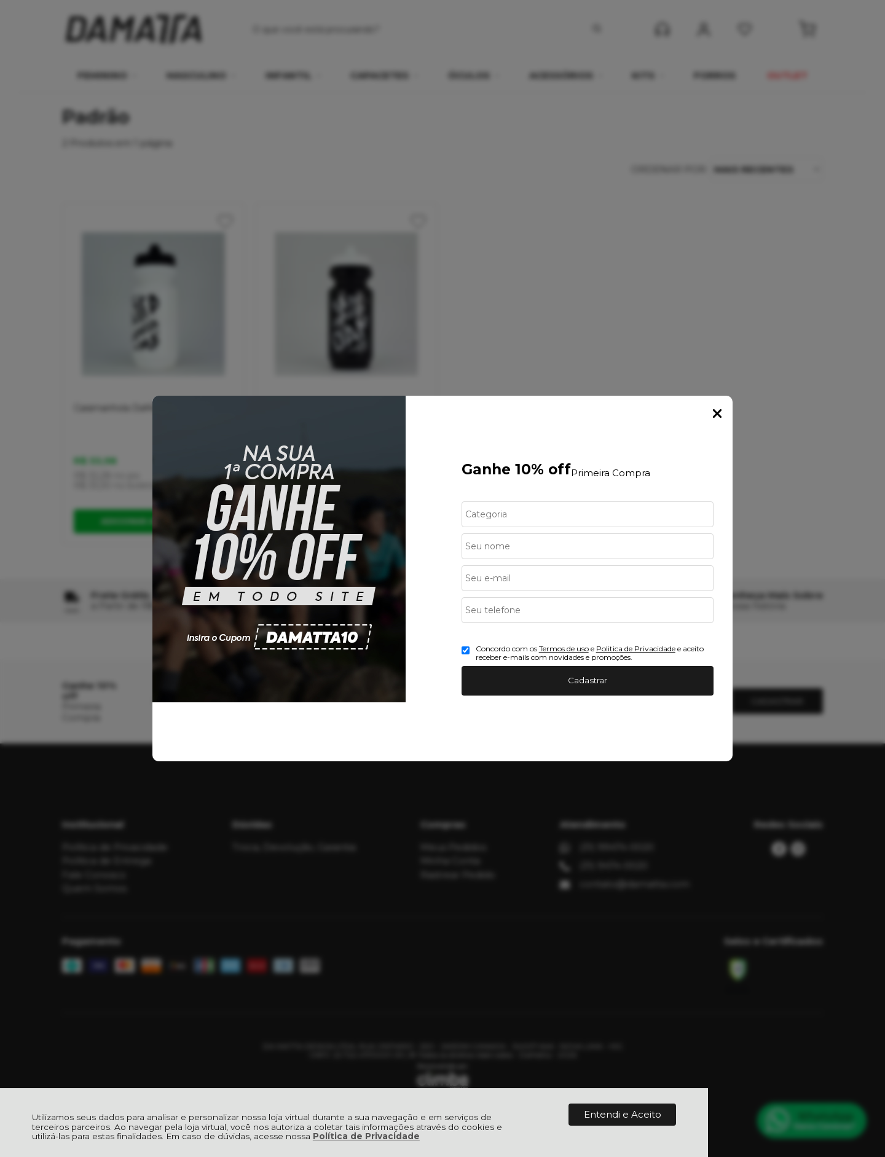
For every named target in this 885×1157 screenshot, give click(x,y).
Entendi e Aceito (622, 1114)
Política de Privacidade (366, 1136)
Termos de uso (564, 648)
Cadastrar (587, 680)
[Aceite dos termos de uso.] (466, 650)
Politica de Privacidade (635, 648)
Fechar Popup (717, 413)
